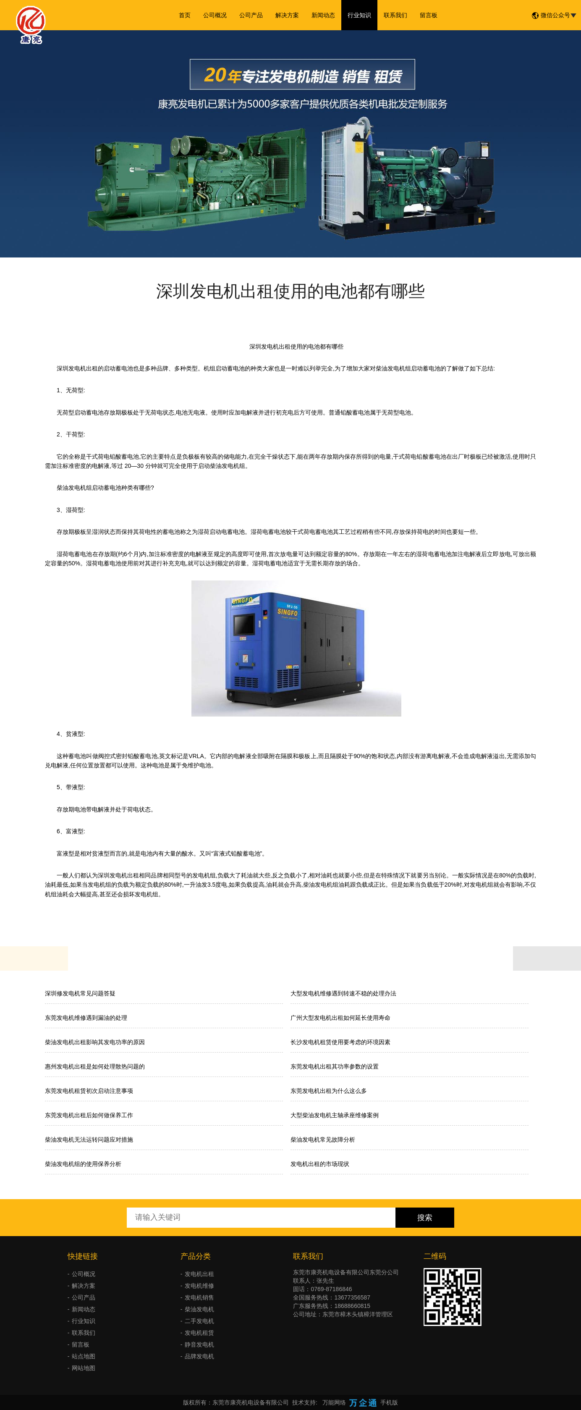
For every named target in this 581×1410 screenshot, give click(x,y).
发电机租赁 (199, 1332)
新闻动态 (323, 15)
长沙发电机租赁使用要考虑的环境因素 (340, 1042)
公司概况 (215, 15)
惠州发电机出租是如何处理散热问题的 (95, 1066)
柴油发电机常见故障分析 (322, 1139)
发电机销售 (199, 1297)
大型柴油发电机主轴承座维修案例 (334, 1115)
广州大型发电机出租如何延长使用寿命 (340, 1017)
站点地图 (83, 1356)
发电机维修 (199, 1285)
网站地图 (83, 1368)
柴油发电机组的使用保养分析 (83, 1164)
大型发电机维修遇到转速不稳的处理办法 (343, 993)
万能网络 (334, 1402)
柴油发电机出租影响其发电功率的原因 (95, 1042)
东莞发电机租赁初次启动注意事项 (89, 1090)
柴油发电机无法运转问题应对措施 (89, 1139)
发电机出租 (199, 1274)
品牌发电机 (199, 1356)
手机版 (389, 1402)
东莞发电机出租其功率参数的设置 (334, 1066)
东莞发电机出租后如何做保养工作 (89, 1115)
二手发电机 (199, 1321)
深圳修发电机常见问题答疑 (80, 993)
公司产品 (251, 15)
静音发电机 (199, 1344)
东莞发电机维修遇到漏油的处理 (86, 1017)
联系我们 (395, 15)
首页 (185, 15)
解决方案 (287, 15)
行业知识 (359, 15)
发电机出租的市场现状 (319, 1164)
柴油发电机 (199, 1309)
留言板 (428, 15)
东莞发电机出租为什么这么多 (328, 1090)
